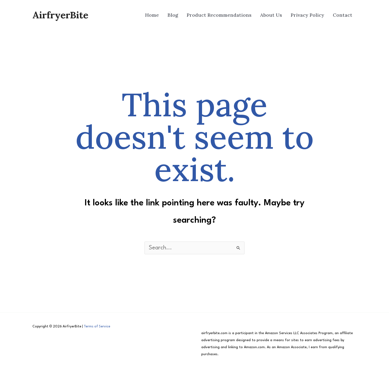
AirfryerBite (60, 15)
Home (152, 15)
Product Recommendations (219, 15)
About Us (271, 15)
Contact (342, 15)
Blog (172, 15)
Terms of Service (97, 326)
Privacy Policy (307, 15)
